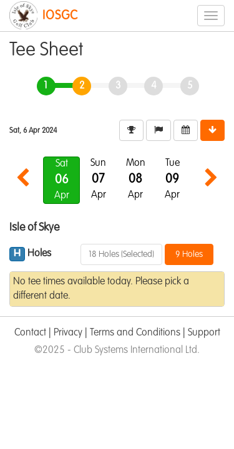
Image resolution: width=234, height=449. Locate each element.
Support (204, 333)
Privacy (68, 333)
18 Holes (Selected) (121, 254)
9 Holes (189, 254)
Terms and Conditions (135, 333)
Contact (30, 333)
